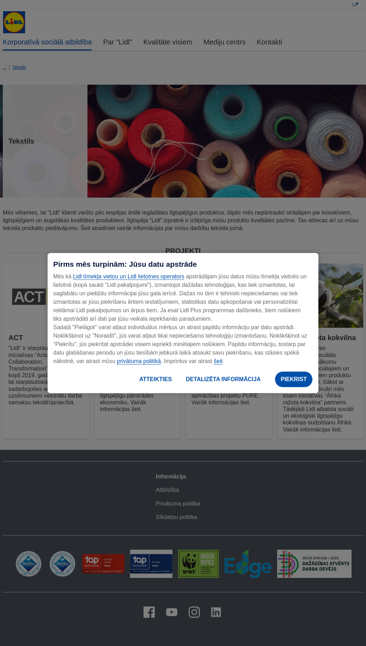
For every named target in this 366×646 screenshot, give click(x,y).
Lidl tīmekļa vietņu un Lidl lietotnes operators (128, 276)
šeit (218, 361)
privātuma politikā (139, 361)
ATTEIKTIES (155, 379)
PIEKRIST (294, 379)
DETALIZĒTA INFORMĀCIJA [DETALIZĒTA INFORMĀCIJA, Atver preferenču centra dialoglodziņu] (223, 379)
